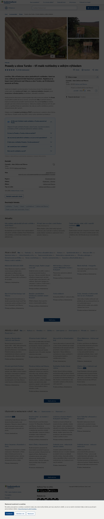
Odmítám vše (20, 513)
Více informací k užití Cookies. (27, 509)
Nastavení (31, 513)
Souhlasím (9, 513)
